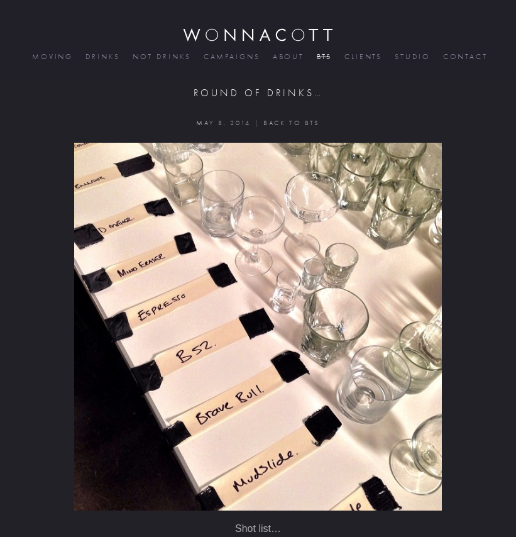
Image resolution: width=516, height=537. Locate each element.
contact (464, 57)
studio (411, 57)
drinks (101, 57)
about (288, 57)
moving (51, 57)
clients (362, 57)
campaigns (231, 57)
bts (323, 57)
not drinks (161, 57)
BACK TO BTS (291, 123)
